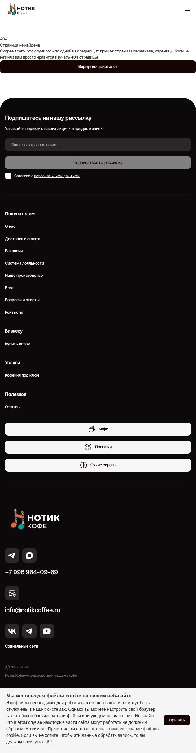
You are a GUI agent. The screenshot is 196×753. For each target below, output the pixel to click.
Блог (9, 287)
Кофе (98, 429)
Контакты (14, 312)
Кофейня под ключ (22, 375)
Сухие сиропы (98, 465)
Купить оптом (17, 343)
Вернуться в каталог (98, 66)
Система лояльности (24, 263)
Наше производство (24, 275)
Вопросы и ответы (22, 299)
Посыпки (98, 447)
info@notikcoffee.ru (32, 610)
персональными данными (57, 175)
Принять (177, 720)
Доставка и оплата (22, 238)
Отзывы (12, 406)
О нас (10, 226)
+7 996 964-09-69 (31, 572)
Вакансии (14, 250)
